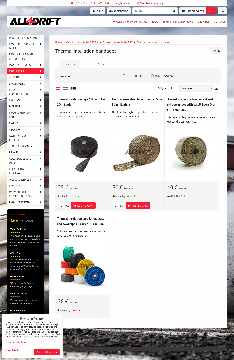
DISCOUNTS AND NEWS (23, 38)
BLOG (155, 21)
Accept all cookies (47, 352)
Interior (26, 106)
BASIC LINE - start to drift (26, 46)
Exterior (26, 100)
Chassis (26, 77)
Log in (98, 11)
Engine (26, 123)
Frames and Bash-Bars (26, 115)
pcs (63, 205)
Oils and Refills (26, 180)
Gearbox (26, 130)
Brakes (26, 152)
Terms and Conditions (178, 21)
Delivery (203, 21)
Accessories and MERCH (26, 161)
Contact (219, 21)
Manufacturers (26, 65)
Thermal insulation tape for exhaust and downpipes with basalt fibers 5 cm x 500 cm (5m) (191, 104)
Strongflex (26, 84)
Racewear (26, 186)
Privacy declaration (15, 342)
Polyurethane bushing (26, 171)
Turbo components (22, 146)
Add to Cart (83, 205)
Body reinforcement (26, 92)
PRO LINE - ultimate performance (21, 56)
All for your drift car (129, 21)
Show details (12, 349)
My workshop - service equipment (26, 194)
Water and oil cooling (26, 138)
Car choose (26, 71)
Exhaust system (26, 202)
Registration (118, 11)
